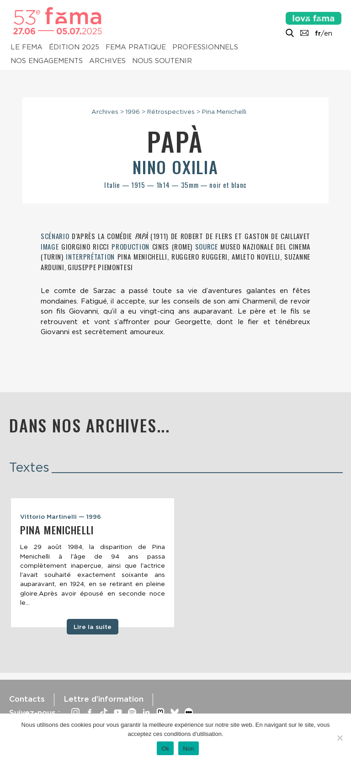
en (328, 33)
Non (188, 748)
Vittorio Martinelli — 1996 (60, 516)
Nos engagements (47, 61)
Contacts (27, 698)
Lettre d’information (104, 698)
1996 (133, 111)
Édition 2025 (74, 47)
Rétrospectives (171, 111)
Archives (107, 61)
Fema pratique (136, 47)
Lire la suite (93, 626)
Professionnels (205, 47)
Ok (165, 748)
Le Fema (27, 47)
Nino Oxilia (175, 167)
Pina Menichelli (224, 111)
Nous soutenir (162, 61)
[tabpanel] (92, 562)
